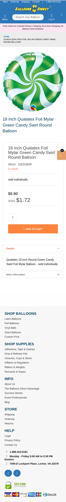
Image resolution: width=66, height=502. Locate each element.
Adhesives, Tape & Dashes (20, 349)
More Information (15, 274)
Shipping (25, 2)
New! (5, 2)
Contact (36, 2)
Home (6, 37)
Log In (52, 17)
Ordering (15, 2)
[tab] (33, 248)
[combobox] (28, 17)
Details (10, 248)
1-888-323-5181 (53, 2)
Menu (5, 17)
